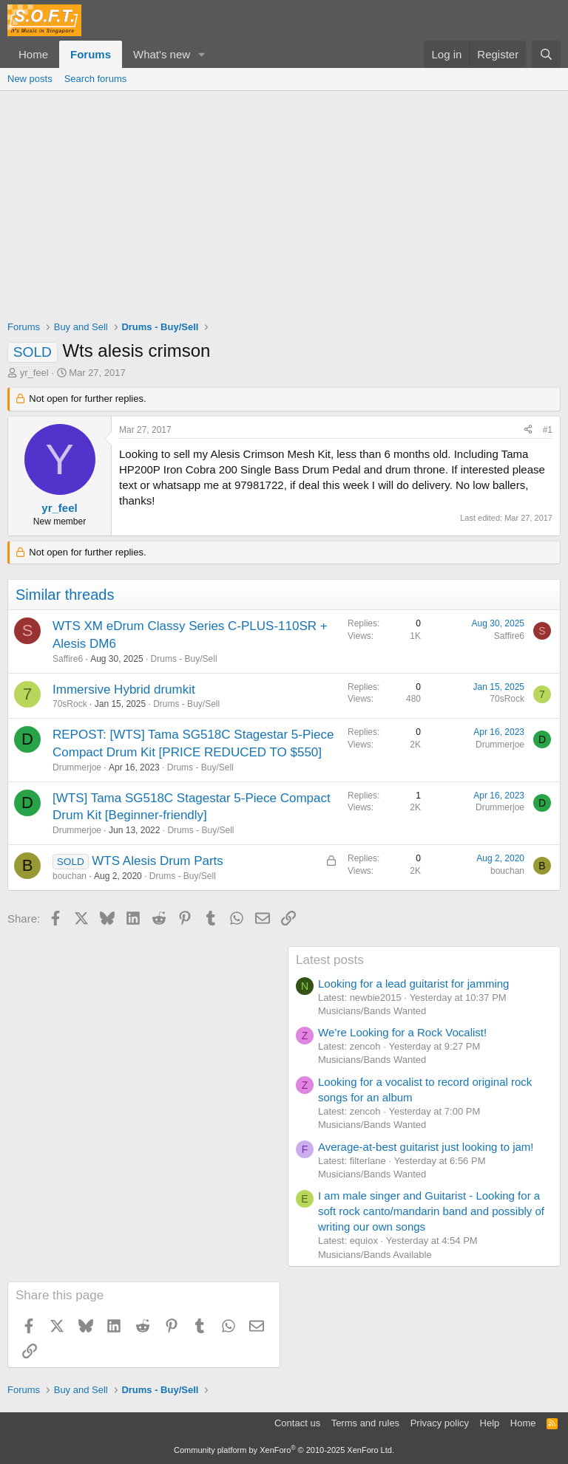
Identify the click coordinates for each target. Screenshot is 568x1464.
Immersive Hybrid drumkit (124, 690)
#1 (547, 430)
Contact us (297, 1423)
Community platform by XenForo (284, 1450)
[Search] (546, 54)
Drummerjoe (77, 767)
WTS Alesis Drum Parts (157, 861)
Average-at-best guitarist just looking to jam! (426, 1146)
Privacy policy (439, 1423)
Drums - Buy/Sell (184, 659)
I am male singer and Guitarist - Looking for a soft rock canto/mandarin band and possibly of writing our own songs (431, 1211)
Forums (90, 54)
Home (33, 54)
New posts (30, 78)
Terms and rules (365, 1423)
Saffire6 (68, 659)
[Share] (528, 430)
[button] (202, 54)
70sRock (70, 704)
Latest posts (330, 960)
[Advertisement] (284, 201)
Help (490, 1423)
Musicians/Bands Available (375, 1254)
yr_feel (34, 372)
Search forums (95, 78)
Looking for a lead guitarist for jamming (413, 983)
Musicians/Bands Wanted (372, 1010)
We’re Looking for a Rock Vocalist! (402, 1032)
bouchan (70, 876)
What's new (161, 54)
